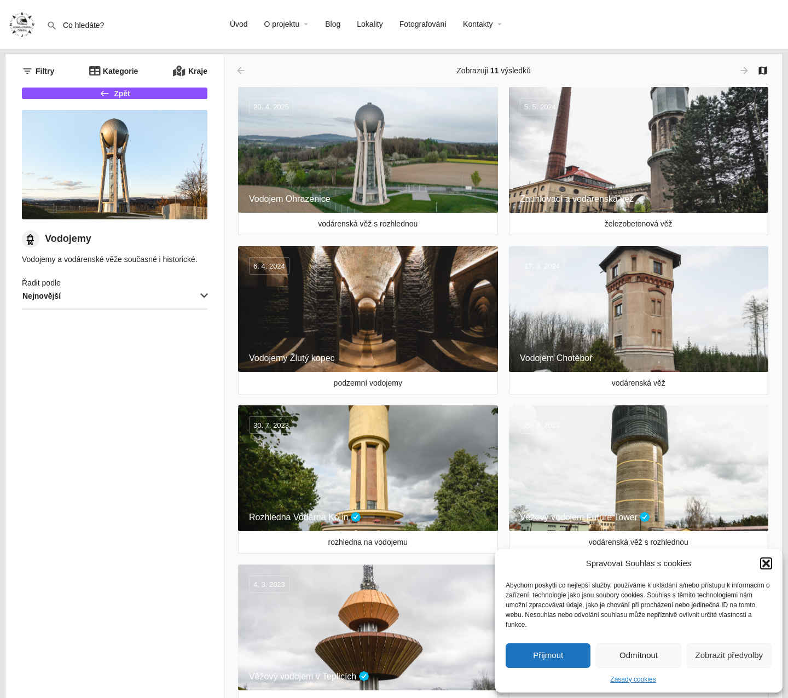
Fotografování (423, 24)
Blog (332, 24)
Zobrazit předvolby (729, 655)
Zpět (115, 98)
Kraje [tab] (197, 71)
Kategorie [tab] (120, 71)
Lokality (370, 24)
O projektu (282, 24)
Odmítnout (638, 655)
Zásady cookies (633, 679)
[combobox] (114, 307)
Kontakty (478, 24)
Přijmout (548, 655)
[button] (766, 563)
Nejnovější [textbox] (41, 306)
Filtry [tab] (45, 71)
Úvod (239, 24)
